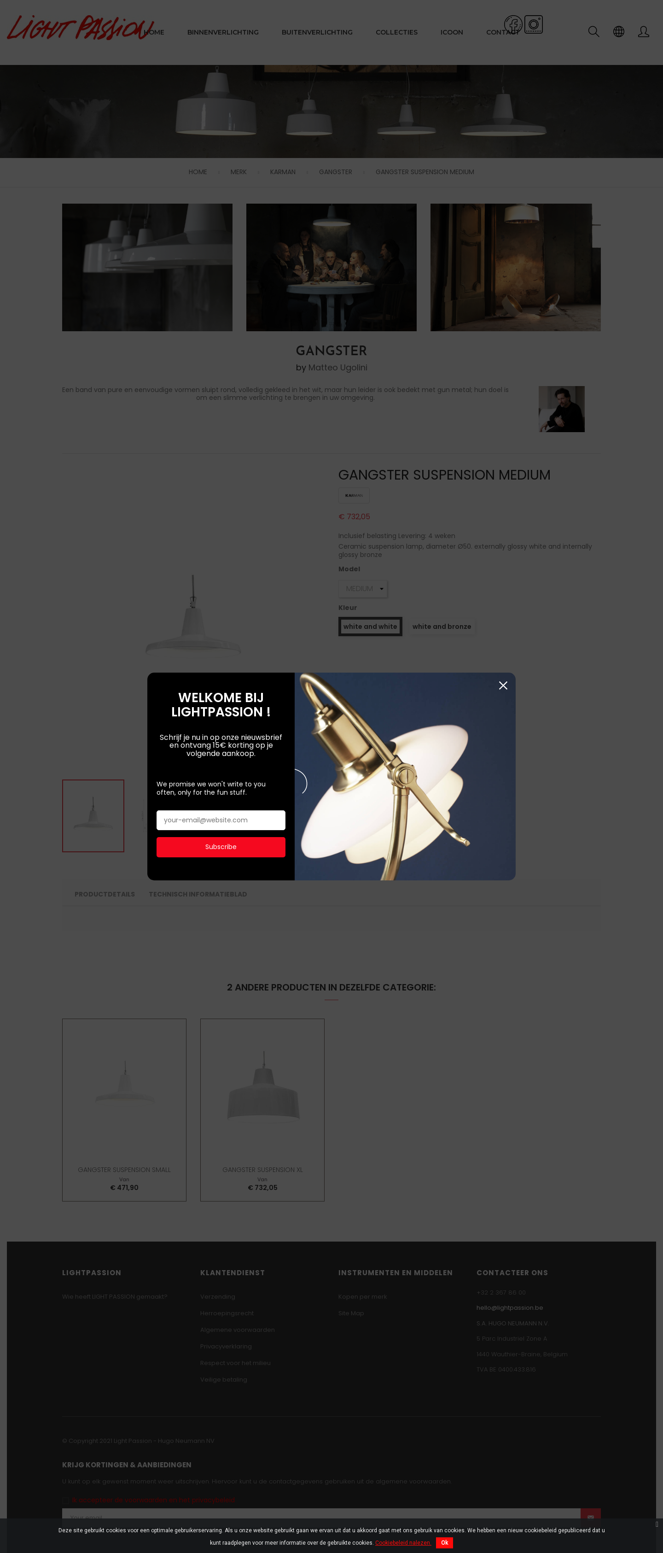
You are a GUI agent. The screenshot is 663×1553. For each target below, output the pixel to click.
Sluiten (503, 565)
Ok (444, 1543)
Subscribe (221, 726)
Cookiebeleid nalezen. (403, 1543)
